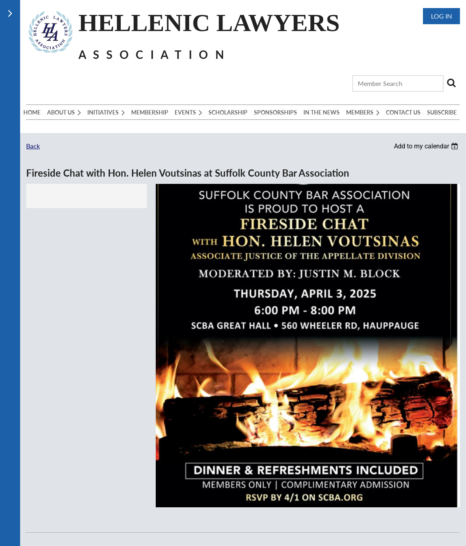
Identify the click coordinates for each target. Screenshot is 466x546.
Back (33, 146)
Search (451, 82)
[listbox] (427, 146)
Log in (441, 16)
